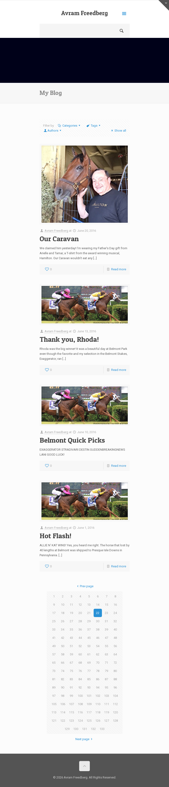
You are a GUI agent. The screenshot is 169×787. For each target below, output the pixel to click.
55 (106, 646)
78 (97, 671)
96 (115, 687)
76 (80, 671)
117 (89, 712)
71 (106, 662)
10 (62, 604)
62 (97, 654)
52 (80, 646)
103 (106, 696)
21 (89, 613)
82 (62, 679)
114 (62, 712)
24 (115, 613)
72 (115, 662)
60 (80, 654)
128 (115, 720)
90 (62, 687)
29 (89, 621)
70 (97, 662)
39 (106, 629)
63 (106, 654)
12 (80, 604)
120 (115, 712)
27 (71, 621)
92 (80, 687)
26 (62, 621)
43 (71, 638)
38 (97, 629)
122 (62, 720)
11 (71, 604)
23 (106, 613)
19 (71, 613)
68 (80, 662)
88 (115, 679)
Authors (53, 130)
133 (102, 729)
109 (89, 704)
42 (62, 638)
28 (80, 621)
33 (53, 629)
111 (106, 704)
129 (66, 729)
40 (115, 629)
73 (53, 671)
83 (71, 679)
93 (89, 687)
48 (115, 638)
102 (97, 696)
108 (80, 704)
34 (62, 629)
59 (71, 654)
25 (53, 621)
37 (89, 629)
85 (89, 679)
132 (93, 729)
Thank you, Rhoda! (69, 339)
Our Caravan (59, 238)
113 (53, 712)
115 (71, 712)
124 (80, 720)
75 (71, 671)
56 (115, 646)
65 (53, 662)
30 (97, 621)
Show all (118, 130)
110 (97, 704)
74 (62, 671)
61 (89, 654)
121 (53, 720)
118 (97, 712)
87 (106, 679)
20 (80, 613)
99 (71, 696)
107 (71, 704)
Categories (69, 125)
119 (106, 712)
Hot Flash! (55, 535)
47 (106, 638)
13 (89, 604)
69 (89, 662)
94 (97, 687)
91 (71, 687)
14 (97, 604)
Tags (94, 125)
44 (80, 638)
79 (106, 671)
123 (71, 720)
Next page (84, 739)
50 (62, 646)
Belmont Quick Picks (72, 440)
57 (53, 654)
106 (62, 704)
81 (53, 679)
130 (75, 729)
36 (80, 629)
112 (115, 704)
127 (106, 720)
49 (53, 646)
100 (80, 696)
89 (53, 687)
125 (89, 720)
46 (97, 638)
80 (115, 671)
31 (106, 621)
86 (97, 679)
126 (97, 720)
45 (89, 638)
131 (84, 729)
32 (115, 621)
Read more (118, 269)
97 (53, 696)
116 (80, 712)
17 (53, 613)
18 (62, 613)
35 (71, 629)
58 (62, 654)
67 (71, 662)
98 (62, 696)
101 (89, 696)
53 (89, 646)
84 (80, 679)
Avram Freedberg (84, 13)
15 (106, 604)
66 (62, 662)
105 (53, 704)
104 (115, 696)
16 (115, 604)
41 (53, 638)
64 (115, 654)
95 (106, 687)
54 (97, 646)
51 (71, 646)
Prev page (84, 586)
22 (97, 613)
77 (89, 671)
